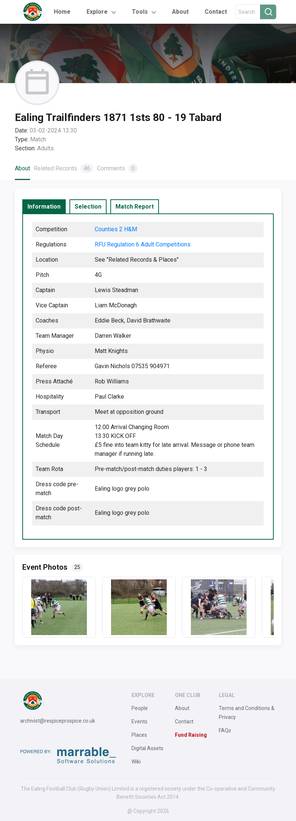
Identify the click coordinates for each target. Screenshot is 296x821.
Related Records (63, 168)
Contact (216, 11)
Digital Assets (147, 748)
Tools (140, 11)
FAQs (225, 730)
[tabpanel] (148, 376)
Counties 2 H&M (116, 229)
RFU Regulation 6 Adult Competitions (143, 244)
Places (139, 735)
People (139, 708)
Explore (97, 11)
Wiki (136, 762)
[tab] (44, 206)
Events (139, 721)
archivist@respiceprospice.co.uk (57, 721)
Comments (117, 168)
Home (62, 11)
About (180, 11)
